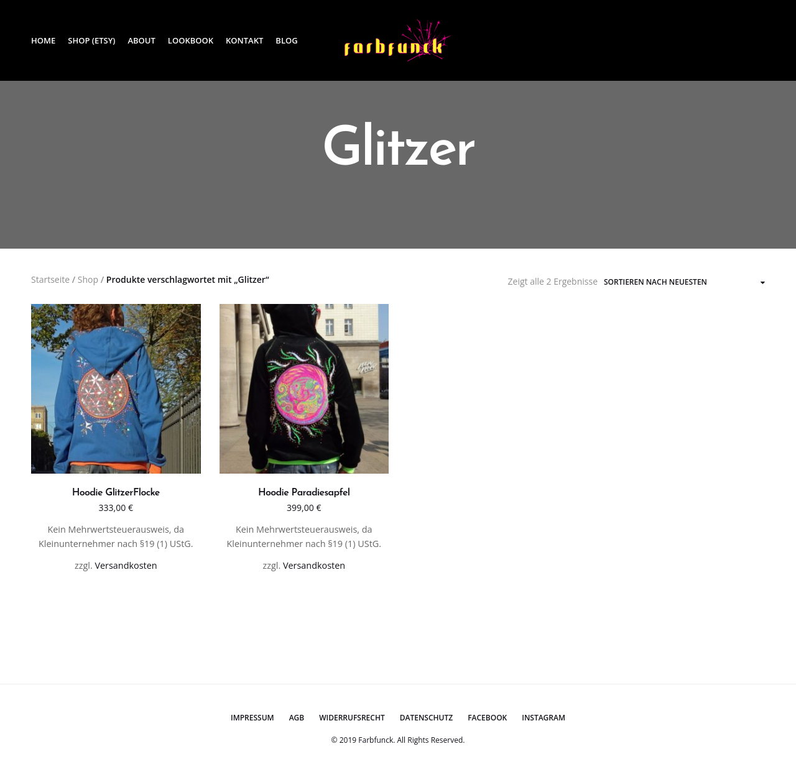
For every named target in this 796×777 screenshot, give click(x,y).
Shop (88, 279)
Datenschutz (426, 717)
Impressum (252, 717)
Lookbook (190, 40)
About (141, 40)
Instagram (543, 717)
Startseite (50, 279)
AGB (297, 717)
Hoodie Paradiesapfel (303, 493)
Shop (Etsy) (91, 40)
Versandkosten (126, 565)
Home (43, 40)
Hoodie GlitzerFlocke (116, 493)
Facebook (487, 717)
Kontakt (244, 40)
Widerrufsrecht (352, 717)
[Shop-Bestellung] (684, 282)
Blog (286, 40)
